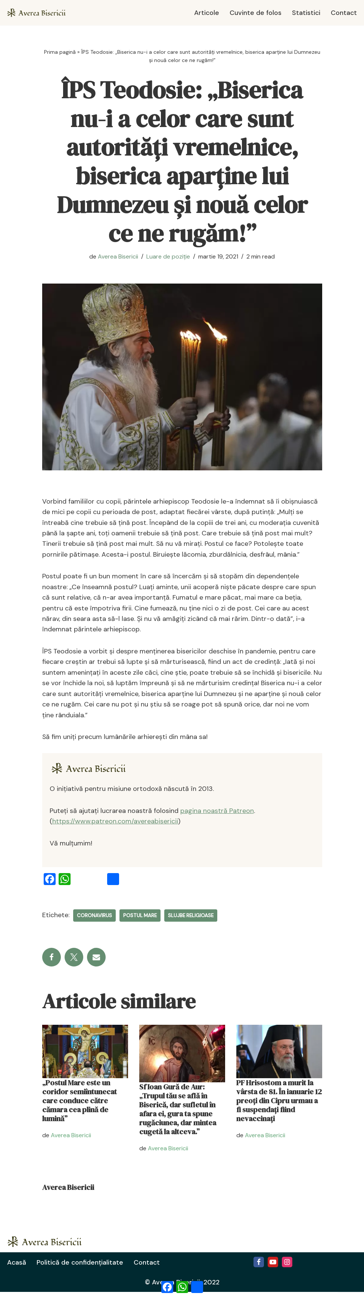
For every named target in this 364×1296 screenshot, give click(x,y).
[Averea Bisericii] (92, 771)
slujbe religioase (191, 919)
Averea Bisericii (118, 256)
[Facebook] (258, 1266)
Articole (205, 12)
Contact (343, 12)
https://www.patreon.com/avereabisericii (115, 824)
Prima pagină (60, 52)
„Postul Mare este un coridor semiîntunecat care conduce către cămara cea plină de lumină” (79, 1104)
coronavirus (94, 919)
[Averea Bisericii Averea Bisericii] (39, 13)
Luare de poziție (168, 256)
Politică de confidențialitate (80, 1266)
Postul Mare (140, 919)
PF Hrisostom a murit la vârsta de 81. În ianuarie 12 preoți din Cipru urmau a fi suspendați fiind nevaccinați (279, 1104)
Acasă (17, 1266)
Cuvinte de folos (254, 12)
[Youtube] (273, 1266)
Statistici (305, 12)
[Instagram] (287, 1266)
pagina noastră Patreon (217, 813)
